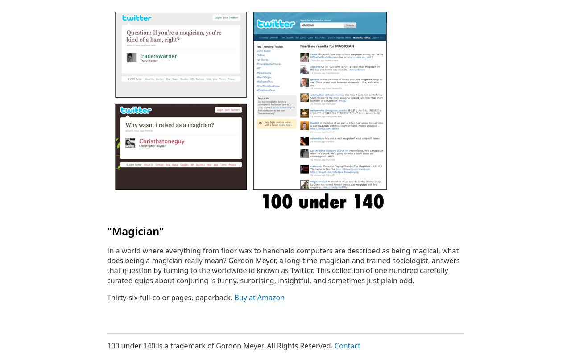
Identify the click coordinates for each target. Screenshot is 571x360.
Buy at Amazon (259, 297)
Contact (347, 346)
